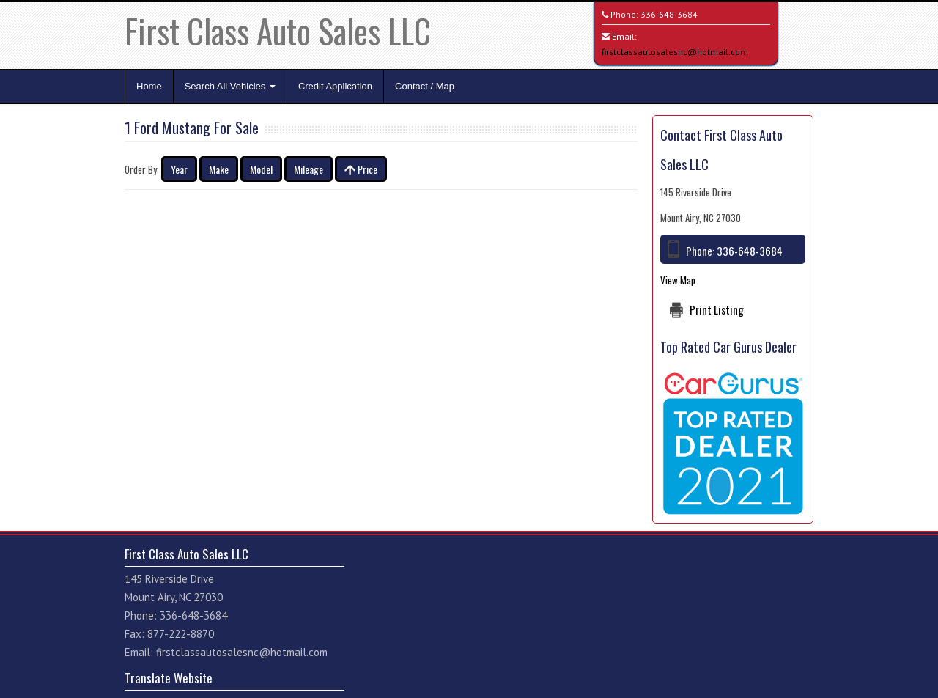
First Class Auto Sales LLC (278, 30)
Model (261, 169)
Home (149, 86)
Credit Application (335, 86)
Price (360, 169)
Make (219, 169)
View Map (677, 280)
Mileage (308, 169)
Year (179, 169)
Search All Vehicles (230, 86)
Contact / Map (424, 86)
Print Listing (717, 309)
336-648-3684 (669, 14)
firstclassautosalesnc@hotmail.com (675, 51)
